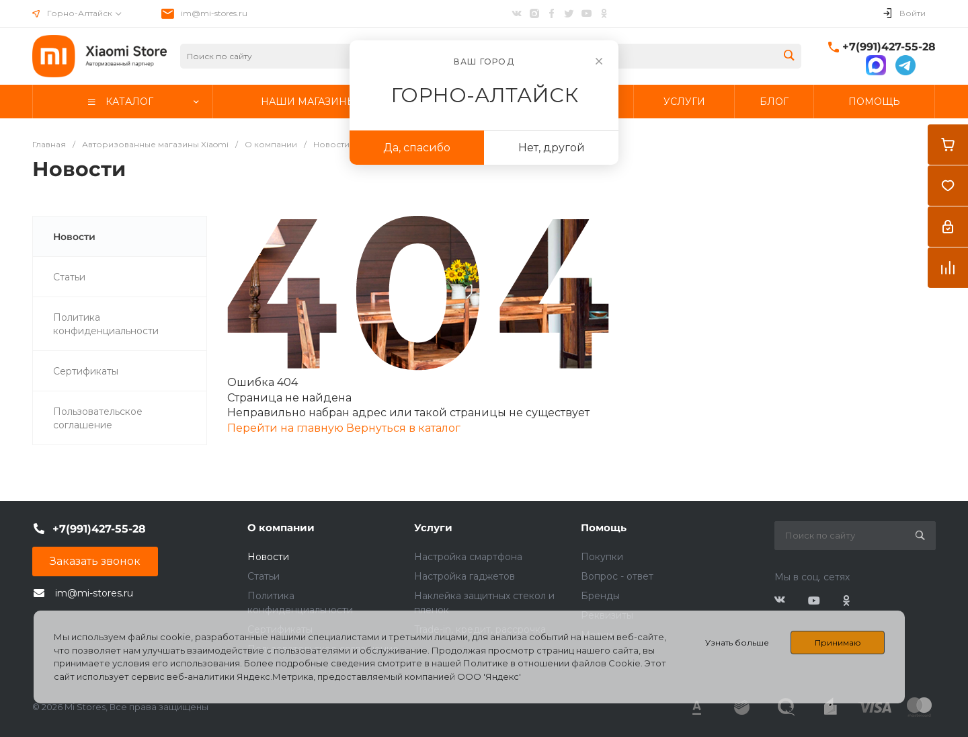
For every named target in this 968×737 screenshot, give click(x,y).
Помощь (604, 527)
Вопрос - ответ (617, 576)
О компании (281, 527)
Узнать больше (737, 642)
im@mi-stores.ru (214, 13)
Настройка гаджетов (464, 576)
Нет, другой (551, 147)
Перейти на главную (286, 428)
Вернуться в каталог (403, 428)
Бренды (600, 596)
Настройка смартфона (468, 557)
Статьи (263, 576)
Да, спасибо (416, 147)
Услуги (433, 527)
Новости (268, 557)
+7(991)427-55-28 (889, 46)
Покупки (602, 557)
